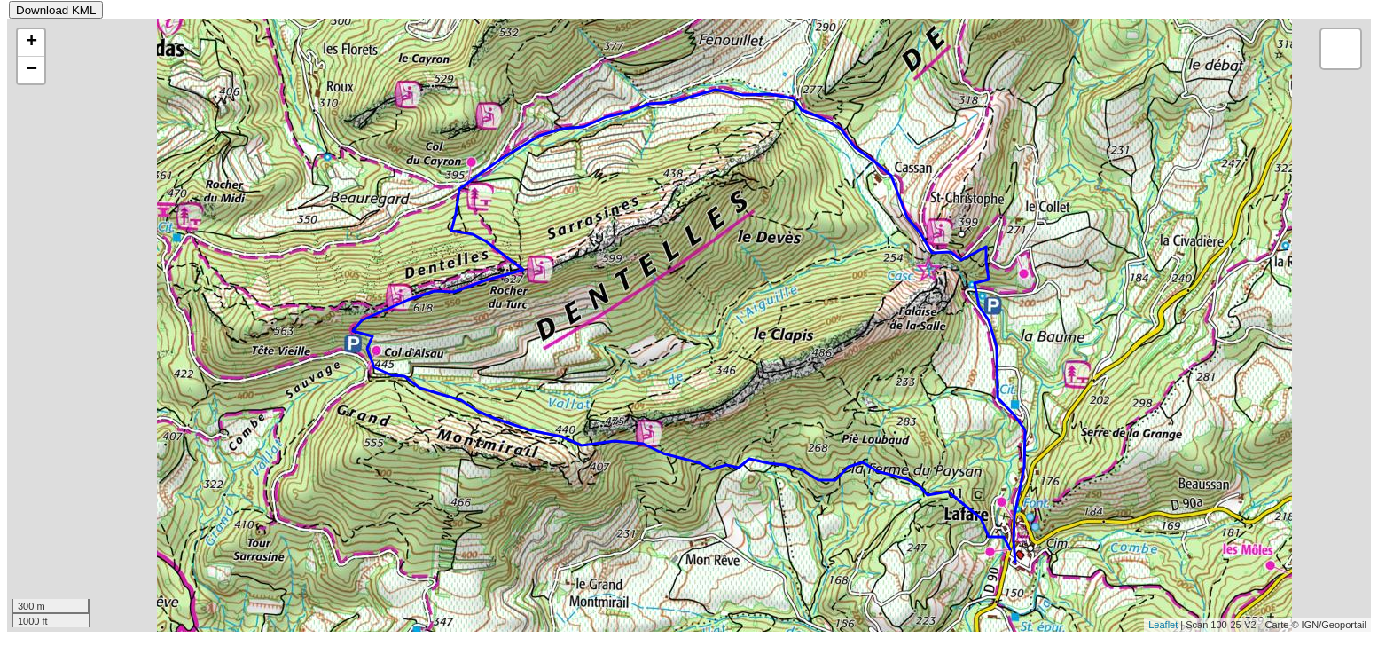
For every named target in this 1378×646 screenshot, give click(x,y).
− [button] (31, 70)
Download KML (56, 10)
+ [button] (31, 42)
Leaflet (1163, 624)
